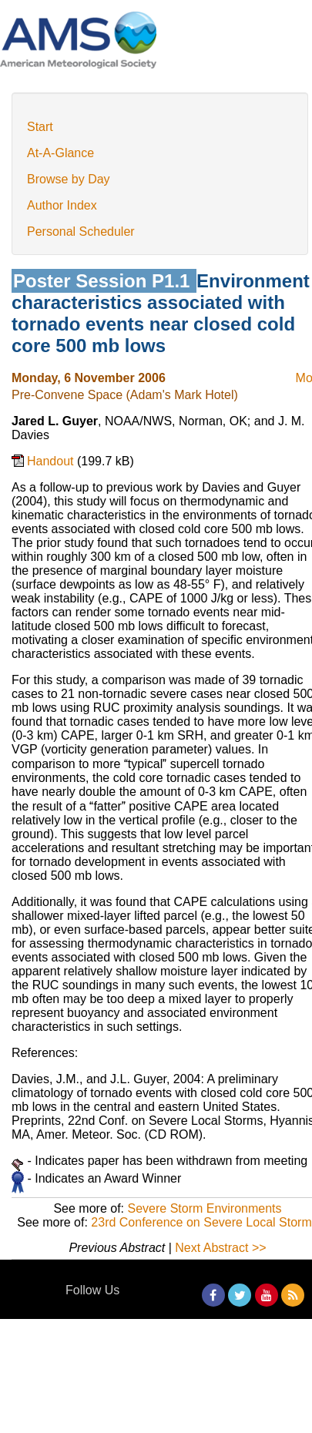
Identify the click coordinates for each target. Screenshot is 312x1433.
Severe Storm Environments (204, 1208)
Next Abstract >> (220, 1247)
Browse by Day (68, 179)
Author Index (62, 205)
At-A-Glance (60, 152)
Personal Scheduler (81, 231)
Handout (52, 461)
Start (40, 126)
